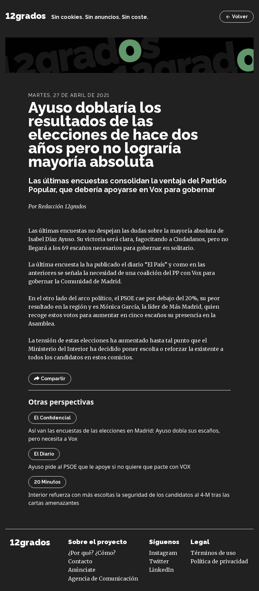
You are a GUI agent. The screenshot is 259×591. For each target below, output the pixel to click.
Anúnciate (81, 569)
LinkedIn (161, 569)
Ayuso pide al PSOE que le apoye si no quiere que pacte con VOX (109, 466)
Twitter (159, 561)
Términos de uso (213, 552)
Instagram (163, 552)
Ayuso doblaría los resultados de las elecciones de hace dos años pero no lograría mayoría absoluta (113, 134)
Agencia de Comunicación (103, 578)
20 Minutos (47, 482)
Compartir (49, 379)
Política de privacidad (219, 561)
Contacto (80, 561)
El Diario (44, 454)
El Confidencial (52, 417)
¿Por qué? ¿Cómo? (92, 552)
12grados (25, 16)
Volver (236, 17)
